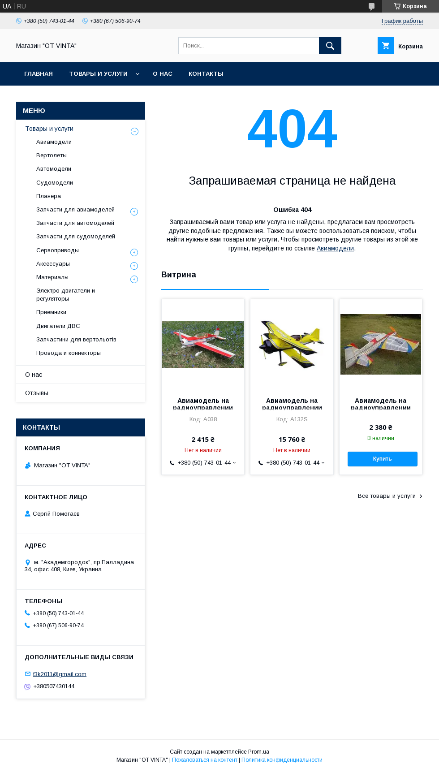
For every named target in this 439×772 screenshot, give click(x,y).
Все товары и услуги (387, 495)
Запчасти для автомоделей (75, 223)
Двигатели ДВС (58, 326)
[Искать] (330, 45)
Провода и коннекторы (68, 352)
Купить (382, 459)
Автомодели (53, 168)
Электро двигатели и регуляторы (65, 294)
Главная (38, 73)
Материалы (52, 277)
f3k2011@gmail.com (59, 673)
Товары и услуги (98, 73)
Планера (48, 196)
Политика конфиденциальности (282, 760)
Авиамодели (335, 248)
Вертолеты (51, 155)
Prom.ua (258, 752)
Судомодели (54, 182)
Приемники (51, 312)
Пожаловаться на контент (204, 760)
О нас (162, 73)
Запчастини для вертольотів (76, 339)
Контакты (206, 73)
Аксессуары (53, 263)
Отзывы (36, 393)
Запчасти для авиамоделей (75, 209)
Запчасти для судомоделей (75, 236)
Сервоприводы (57, 250)
